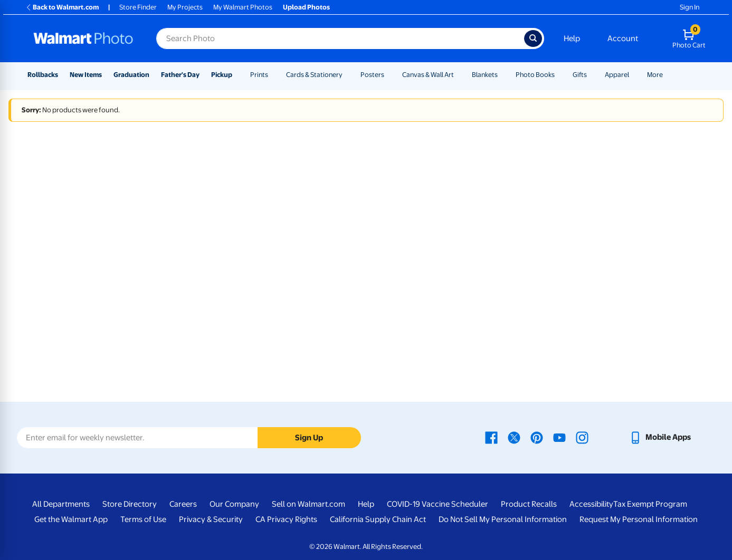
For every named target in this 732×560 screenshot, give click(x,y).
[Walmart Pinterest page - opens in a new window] (536, 437)
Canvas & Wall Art (428, 75)
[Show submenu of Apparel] (634, 74)
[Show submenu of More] (667, 74)
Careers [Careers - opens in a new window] (183, 504)
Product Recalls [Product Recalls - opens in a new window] (529, 504)
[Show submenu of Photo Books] (559, 74)
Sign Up (309, 437)
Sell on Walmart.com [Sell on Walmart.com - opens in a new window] (308, 504)
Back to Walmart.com (62, 7)
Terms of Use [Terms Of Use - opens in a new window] (143, 519)
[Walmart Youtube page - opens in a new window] (559, 437)
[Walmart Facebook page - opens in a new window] (491, 437)
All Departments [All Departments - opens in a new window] (61, 504)
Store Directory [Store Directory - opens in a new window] (129, 504)
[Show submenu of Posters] (389, 74)
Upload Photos (306, 7)
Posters (372, 75)
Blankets (485, 75)
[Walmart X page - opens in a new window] (514, 437)
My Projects (185, 7)
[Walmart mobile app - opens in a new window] (660, 437)
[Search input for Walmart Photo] (340, 38)
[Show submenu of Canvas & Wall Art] (458, 74)
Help (572, 38)
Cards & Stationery (314, 75)
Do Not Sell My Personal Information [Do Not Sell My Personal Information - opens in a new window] (503, 519)
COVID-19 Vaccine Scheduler (437, 504)
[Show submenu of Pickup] (237, 74)
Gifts (580, 75)
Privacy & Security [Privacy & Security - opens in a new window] (211, 519)
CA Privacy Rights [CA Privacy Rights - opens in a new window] (286, 519)
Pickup (221, 75)
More (655, 75)
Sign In (689, 7)
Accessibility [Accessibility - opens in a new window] (591, 504)
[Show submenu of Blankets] (502, 74)
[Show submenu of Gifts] (591, 74)
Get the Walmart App (71, 519)
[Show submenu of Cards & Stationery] (347, 74)
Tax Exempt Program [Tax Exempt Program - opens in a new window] (650, 504)
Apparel (617, 75)
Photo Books (535, 75)
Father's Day (180, 75)
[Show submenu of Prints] (273, 74)
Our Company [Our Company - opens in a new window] (234, 504)
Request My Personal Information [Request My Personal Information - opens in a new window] (638, 519)
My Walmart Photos (242, 7)
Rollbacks (42, 75)
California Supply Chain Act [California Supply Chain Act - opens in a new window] (378, 519)
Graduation (131, 75)
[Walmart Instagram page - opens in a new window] (582, 437)
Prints (259, 75)
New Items (86, 75)
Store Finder (138, 7)
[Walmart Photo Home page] (83, 38)
